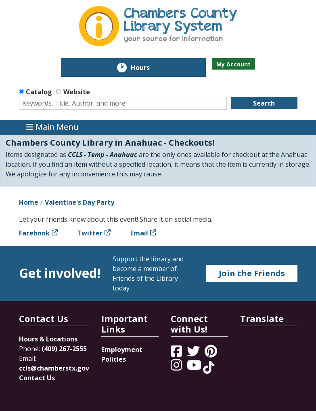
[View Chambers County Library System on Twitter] (194, 353)
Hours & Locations (48, 339)
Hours (146, 67)
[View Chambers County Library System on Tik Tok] (208, 367)
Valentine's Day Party (79, 202)
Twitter (90, 233)
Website (76, 91)
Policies (113, 359)
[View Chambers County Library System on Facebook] (177, 353)
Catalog (39, 91)
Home (28, 202)
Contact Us (37, 377)
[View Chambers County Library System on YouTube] (195, 367)
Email (139, 233)
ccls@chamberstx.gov (54, 368)
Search (264, 103)
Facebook (34, 233)
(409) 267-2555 (64, 348)
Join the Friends (252, 273)
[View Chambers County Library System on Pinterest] (212, 353)
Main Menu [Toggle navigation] (52, 127)
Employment (121, 349)
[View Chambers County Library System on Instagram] (177, 367)
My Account (233, 64)
